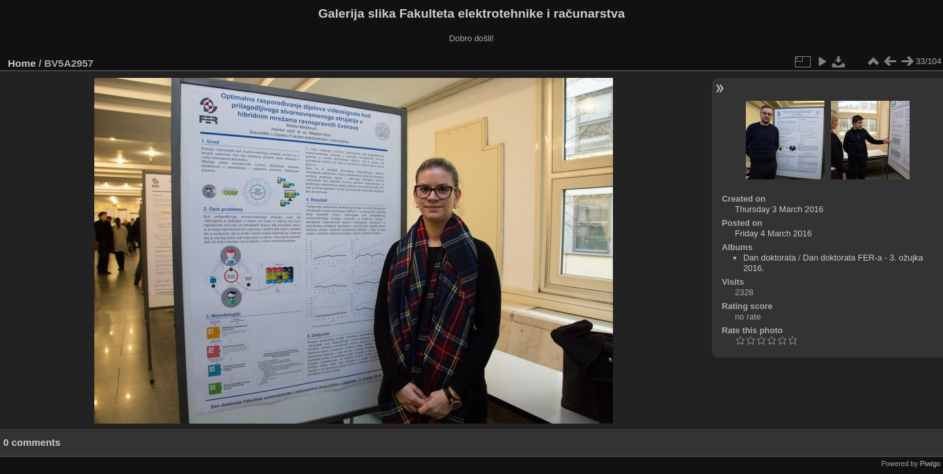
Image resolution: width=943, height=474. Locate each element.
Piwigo (930, 463)
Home (22, 63)
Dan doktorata (769, 258)
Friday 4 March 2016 (773, 233)
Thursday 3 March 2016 (779, 209)
